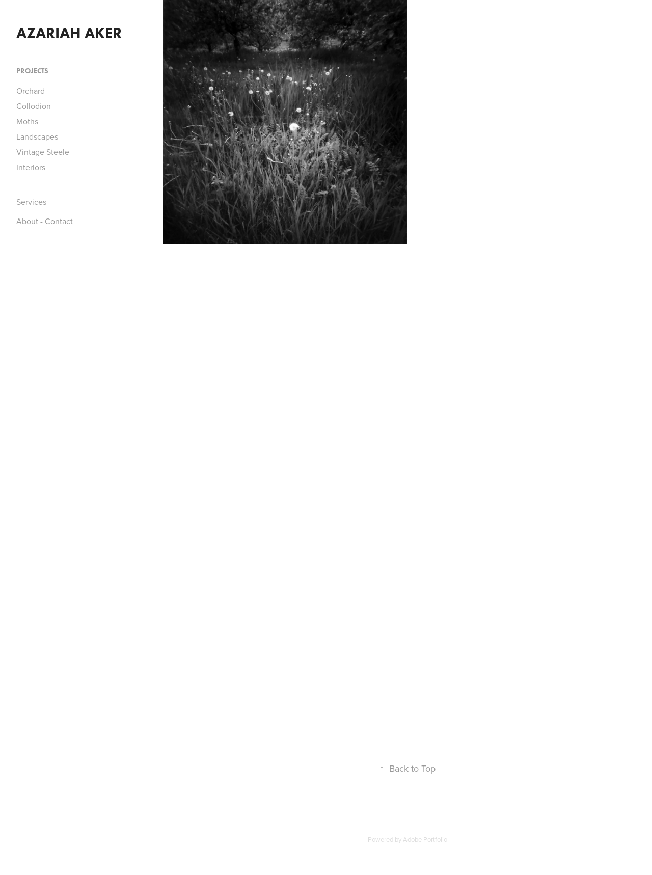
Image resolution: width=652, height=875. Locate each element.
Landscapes (37, 136)
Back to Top (407, 768)
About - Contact (44, 221)
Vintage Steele (42, 151)
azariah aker (69, 32)
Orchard (30, 90)
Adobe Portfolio (425, 839)
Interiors (30, 167)
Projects (32, 71)
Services (31, 201)
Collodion (33, 106)
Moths (27, 121)
